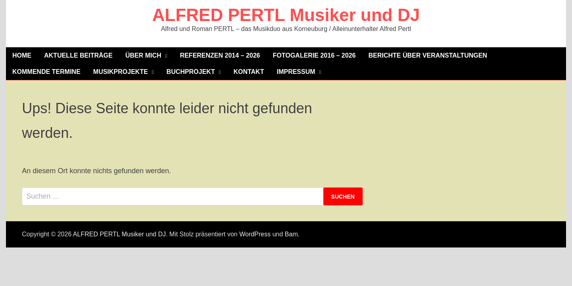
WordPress (255, 234)
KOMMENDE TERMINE (46, 71)
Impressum (296, 71)
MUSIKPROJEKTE (120, 71)
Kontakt (249, 71)
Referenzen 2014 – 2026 (220, 55)
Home (21, 55)
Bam (291, 234)
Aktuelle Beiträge (78, 55)
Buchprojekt (190, 71)
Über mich (143, 55)
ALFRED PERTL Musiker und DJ (286, 15)
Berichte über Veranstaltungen (427, 55)
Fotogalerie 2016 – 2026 (314, 55)
